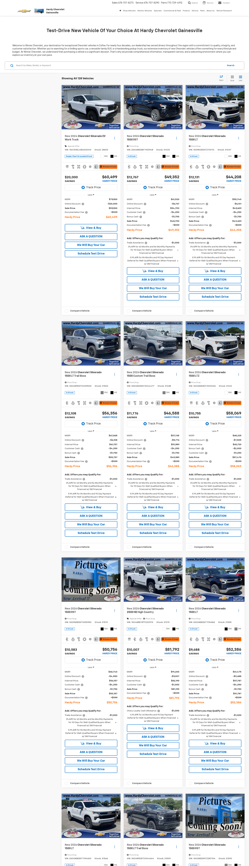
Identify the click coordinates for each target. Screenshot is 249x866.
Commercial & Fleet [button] (172, 11)
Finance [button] (186, 11)
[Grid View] (231, 78)
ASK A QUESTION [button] (91, 236)
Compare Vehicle (80, 310)
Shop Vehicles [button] (129, 11)
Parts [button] (202, 11)
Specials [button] (158, 11)
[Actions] (114, 138)
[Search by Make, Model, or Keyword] (120, 65)
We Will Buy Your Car (91, 244)
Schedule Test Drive (91, 253)
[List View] (240, 78)
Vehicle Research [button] (224, 11)
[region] (91, 210)
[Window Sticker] (108, 167)
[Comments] (96, 167)
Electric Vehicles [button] (145, 11)
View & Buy (91, 227)
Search (230, 66)
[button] (117, 107)
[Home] (120, 11)
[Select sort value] (222, 78)
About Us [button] (211, 11)
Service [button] (195, 11)
